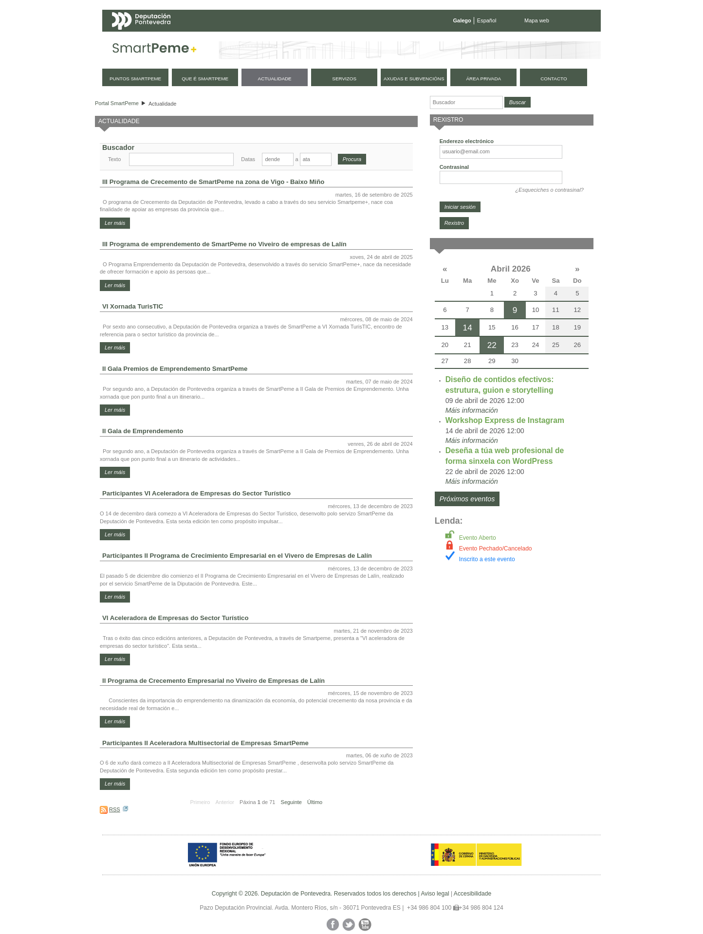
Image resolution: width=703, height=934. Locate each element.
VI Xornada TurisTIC (132, 306)
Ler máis (115, 223)
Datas (248, 159)
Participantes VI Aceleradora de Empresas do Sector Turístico (196, 493)
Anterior (224, 802)
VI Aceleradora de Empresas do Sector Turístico (175, 618)
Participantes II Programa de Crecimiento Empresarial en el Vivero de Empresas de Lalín (237, 555)
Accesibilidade (472, 893)
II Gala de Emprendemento (142, 431)
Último (314, 802)
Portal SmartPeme (117, 103)
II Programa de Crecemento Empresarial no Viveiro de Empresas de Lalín (213, 680)
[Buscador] (466, 102)
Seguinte (291, 802)
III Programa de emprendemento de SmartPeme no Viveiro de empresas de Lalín (224, 244)
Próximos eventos (467, 499)
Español (487, 20)
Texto (114, 159)
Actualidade (162, 104)
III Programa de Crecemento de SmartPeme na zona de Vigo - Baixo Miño (213, 181)
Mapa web (536, 20)
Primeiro (200, 802)
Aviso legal (435, 893)
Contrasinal (454, 167)
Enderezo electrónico (467, 141)
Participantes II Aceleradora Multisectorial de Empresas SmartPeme (205, 743)
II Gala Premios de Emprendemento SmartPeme (174, 368)
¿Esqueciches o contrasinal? (549, 190)
